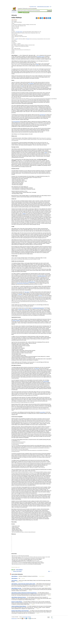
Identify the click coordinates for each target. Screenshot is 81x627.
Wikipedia (20, 12)
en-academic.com (14, 9)
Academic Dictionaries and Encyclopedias (27, 8)
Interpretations (26, 12)
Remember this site (33, 6)
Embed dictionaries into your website (43, 6)
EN (50, 6)
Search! (49, 10)
